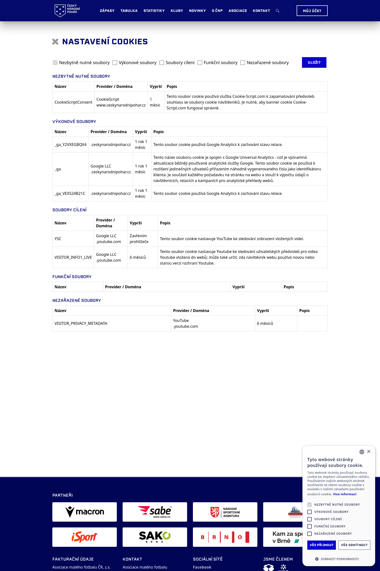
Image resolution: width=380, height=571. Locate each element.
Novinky (197, 10)
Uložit (314, 62)
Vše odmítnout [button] (354, 545)
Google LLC (101, 166)
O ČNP (217, 10)
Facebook (202, 567)
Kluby (177, 10)
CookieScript (107, 99)
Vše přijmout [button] (322, 545)
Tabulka (129, 10)
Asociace (238, 10)
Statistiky (154, 10)
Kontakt (261, 10)
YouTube (181, 320)
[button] (338, 558)
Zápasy (107, 10)
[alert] (338, 506)
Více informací (344, 494)
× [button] (368, 452)
